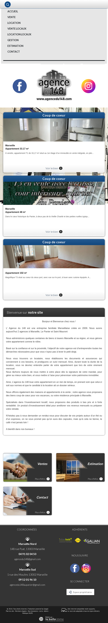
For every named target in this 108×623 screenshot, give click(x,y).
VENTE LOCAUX (16, 28)
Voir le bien (54, 168)
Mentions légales (21, 611)
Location (14, 22)
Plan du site (10, 611)
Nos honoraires (33, 611)
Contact (13, 51)
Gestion (13, 40)
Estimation (15, 45)
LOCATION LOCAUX (19, 34)
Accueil (12, 11)
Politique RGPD (27, 613)
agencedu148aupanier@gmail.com (27, 584)
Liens (41, 611)
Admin (46, 611)
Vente (11, 17)
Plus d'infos (42, 478)
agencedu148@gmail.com (27, 559)
